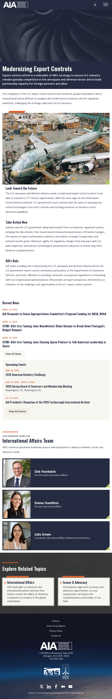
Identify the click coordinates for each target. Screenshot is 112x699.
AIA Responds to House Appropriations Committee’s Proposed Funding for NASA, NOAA (54, 314)
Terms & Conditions (56, 626)
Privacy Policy (56, 630)
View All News (13, 354)
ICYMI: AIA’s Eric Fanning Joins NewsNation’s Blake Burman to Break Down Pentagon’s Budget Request (53, 328)
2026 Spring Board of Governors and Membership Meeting (39, 386)
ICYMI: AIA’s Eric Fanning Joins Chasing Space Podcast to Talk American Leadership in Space (54, 344)
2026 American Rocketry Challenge (26, 375)
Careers (56, 621)
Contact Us (56, 635)
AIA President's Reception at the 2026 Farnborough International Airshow (48, 402)
